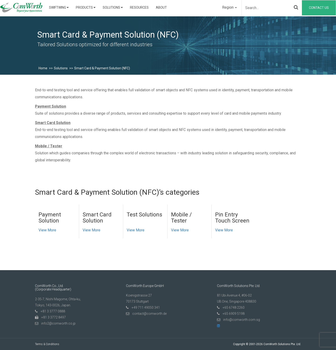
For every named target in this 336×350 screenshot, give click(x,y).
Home (42, 68)
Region (229, 7)
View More (47, 230)
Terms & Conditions (47, 344)
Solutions (113, 7)
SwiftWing (59, 7)
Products (85, 7)
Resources (139, 7)
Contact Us (319, 8)
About (161, 7)
